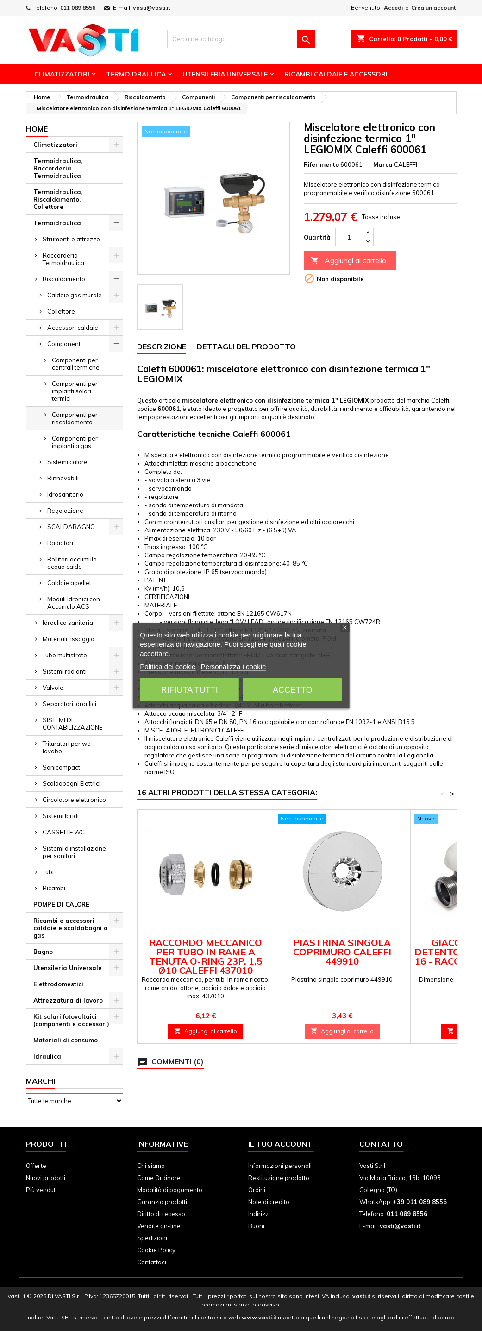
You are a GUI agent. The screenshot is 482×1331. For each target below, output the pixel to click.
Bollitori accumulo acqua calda (72, 562)
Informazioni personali (280, 1165)
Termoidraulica (136, 74)
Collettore (61, 311)
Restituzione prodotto (278, 1177)
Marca (383, 164)
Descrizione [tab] (161, 346)
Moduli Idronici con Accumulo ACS (73, 602)
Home (37, 128)
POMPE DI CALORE (61, 904)
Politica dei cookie (167, 666)
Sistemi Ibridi (61, 816)
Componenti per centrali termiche (76, 363)
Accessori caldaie (72, 327)
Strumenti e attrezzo (71, 239)
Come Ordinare (159, 1177)
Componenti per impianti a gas (75, 442)
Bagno (43, 951)
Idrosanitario (65, 494)
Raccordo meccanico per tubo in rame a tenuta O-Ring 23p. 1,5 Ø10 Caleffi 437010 (205, 956)
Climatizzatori (61, 74)
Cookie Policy (156, 1250)
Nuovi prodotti (45, 1177)
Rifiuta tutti (189, 689)
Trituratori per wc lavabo (66, 747)
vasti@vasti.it (151, 7)
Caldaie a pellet (69, 583)
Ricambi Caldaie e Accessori (336, 74)
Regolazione (65, 510)
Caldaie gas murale (74, 295)
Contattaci (151, 1262)
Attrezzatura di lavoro (68, 1000)
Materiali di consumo (65, 1040)
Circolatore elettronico (74, 799)
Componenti (64, 343)
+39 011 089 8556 (420, 1201)
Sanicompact (61, 767)
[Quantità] (349, 237)
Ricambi (54, 888)
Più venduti (41, 1189)
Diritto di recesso (161, 1213)
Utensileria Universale (225, 74)
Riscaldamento (64, 279)
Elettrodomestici (58, 984)
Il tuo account (280, 1143)
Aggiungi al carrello (348, 260)
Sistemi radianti (65, 671)
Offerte (36, 1165)
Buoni (256, 1226)
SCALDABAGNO (71, 526)
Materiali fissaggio (68, 639)
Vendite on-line (159, 1226)
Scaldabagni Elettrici (71, 783)
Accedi (393, 7)
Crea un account (433, 7)
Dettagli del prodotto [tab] (246, 346)
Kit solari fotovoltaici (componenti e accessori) (71, 1020)
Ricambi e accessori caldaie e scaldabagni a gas (70, 928)
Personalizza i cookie (233, 666)
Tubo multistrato (65, 655)
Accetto (293, 689)
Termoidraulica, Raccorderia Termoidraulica (57, 168)
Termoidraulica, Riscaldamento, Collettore (57, 199)
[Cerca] (241, 39)
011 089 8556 (77, 7)
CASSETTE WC (64, 832)
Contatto (381, 1143)
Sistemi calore (67, 462)
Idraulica (47, 1056)
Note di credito (268, 1201)
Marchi (40, 1080)
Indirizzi (259, 1213)
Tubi (48, 872)
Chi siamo (151, 1165)
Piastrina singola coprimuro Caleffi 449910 (342, 952)
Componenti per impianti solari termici (75, 391)
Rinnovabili (63, 478)
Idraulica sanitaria (68, 622)
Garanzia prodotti (162, 1201)
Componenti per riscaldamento (75, 418)
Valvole (53, 687)
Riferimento (321, 164)
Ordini (256, 1189)
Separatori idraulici (69, 703)
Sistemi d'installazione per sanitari (74, 852)
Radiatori (60, 543)
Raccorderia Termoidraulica (63, 259)
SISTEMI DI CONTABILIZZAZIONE (72, 723)
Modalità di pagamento (169, 1189)
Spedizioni (152, 1238)
